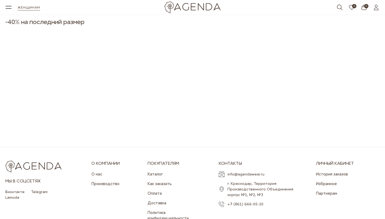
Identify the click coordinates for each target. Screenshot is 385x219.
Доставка (157, 203)
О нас (96, 174)
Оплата (155, 193)
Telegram (39, 191)
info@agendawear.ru (246, 174)
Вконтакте (15, 191)
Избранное (326, 183)
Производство (105, 183)
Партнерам (326, 193)
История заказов (332, 174)
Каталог (155, 174)
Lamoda (12, 197)
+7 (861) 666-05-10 (245, 204)
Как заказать (160, 183)
